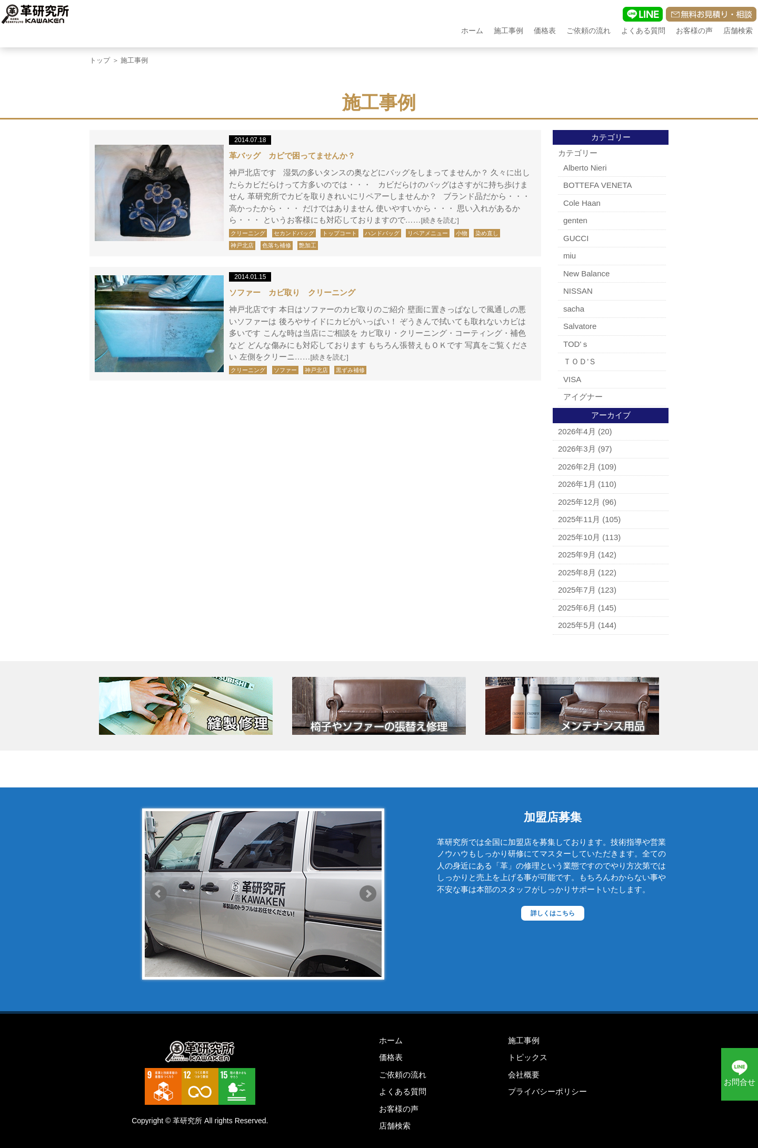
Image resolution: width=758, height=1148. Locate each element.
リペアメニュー (427, 233)
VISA (572, 379)
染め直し (486, 233)
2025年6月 (577, 607)
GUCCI (576, 238)
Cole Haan (582, 202)
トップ (99, 60)
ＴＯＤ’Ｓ (579, 361)
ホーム (472, 30)
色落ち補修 (276, 245)
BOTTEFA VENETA (597, 185)
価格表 (545, 30)
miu (569, 255)
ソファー (285, 370)
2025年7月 (577, 589)
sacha (573, 308)
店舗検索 (738, 30)
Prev (158, 893)
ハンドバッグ (382, 233)
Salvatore (579, 326)
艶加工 (307, 245)
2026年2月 (577, 466)
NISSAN (578, 290)
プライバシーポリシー (547, 1091)
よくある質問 (643, 30)
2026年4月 (577, 431)
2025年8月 (577, 572)
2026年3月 (577, 448)
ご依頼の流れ (588, 30)
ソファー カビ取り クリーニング (292, 292)
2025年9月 (577, 554)
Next (368, 893)
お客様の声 (694, 30)
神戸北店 (242, 245)
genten (575, 220)
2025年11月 (579, 519)
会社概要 (524, 1074)
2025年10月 (579, 537)
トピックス (527, 1057)
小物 (461, 233)
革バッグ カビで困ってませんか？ (292, 155)
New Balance (586, 273)
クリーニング (248, 233)
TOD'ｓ (576, 344)
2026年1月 (577, 484)
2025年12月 (579, 501)
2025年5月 (577, 625)
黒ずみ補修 (350, 370)
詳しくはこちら (553, 913)
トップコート (339, 233)
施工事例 (508, 30)
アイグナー (583, 396)
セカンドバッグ (294, 233)
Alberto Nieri (585, 167)
